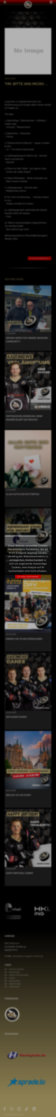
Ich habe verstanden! (28, 577)
